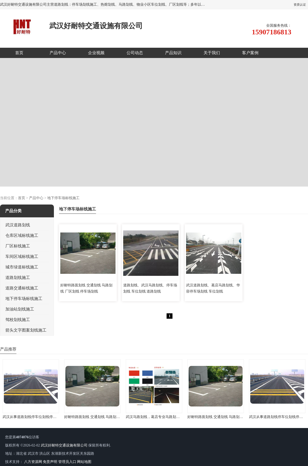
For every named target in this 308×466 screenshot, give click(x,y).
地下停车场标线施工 (63, 198)
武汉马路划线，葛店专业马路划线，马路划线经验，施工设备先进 (178, 417)
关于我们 (212, 53)
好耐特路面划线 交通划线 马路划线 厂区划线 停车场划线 (109, 417)
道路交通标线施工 (21, 288)
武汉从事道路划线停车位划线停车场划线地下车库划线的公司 (51, 417)
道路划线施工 (17, 277)
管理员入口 (67, 462)
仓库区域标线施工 (21, 235)
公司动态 (135, 53)
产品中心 (58, 53)
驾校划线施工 (17, 319)
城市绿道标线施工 (21, 267)
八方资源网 (33, 462)
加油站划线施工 (19, 309)
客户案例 (250, 53)
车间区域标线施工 (21, 256)
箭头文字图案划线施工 (25, 330)
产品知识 (173, 53)
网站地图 (84, 462)
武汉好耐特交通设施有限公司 (64, 445)
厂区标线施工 (17, 246)
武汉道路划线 (17, 225)
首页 (19, 53)
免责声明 (50, 462)
